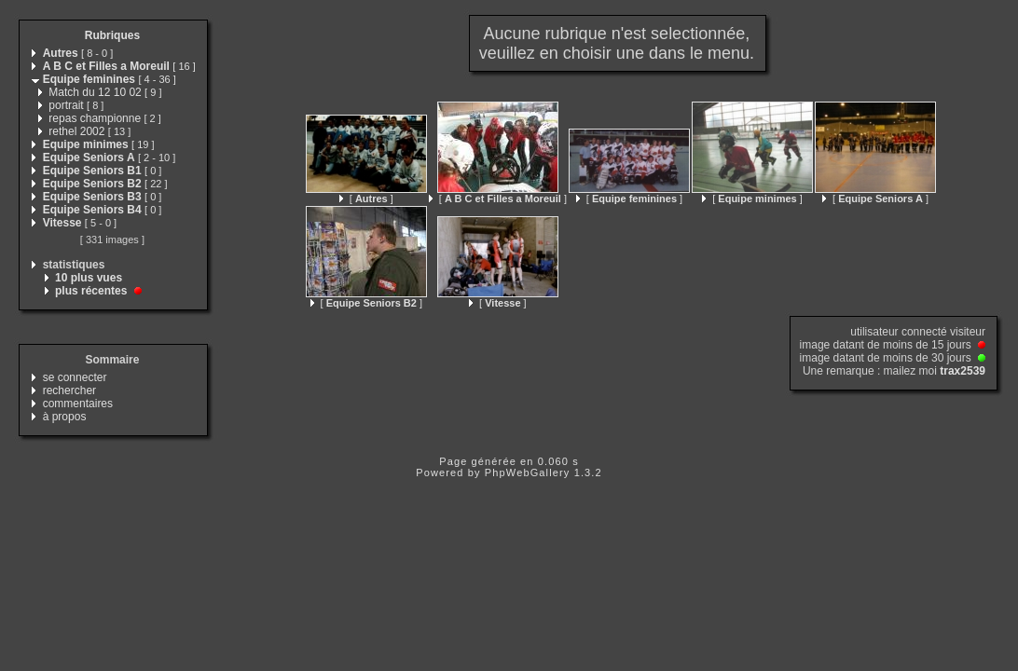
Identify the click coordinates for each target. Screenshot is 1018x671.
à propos (65, 416)
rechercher (69, 390)
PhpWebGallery (528, 472)
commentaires (78, 403)
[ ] (366, 198)
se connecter (75, 377)
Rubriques (112, 35)
